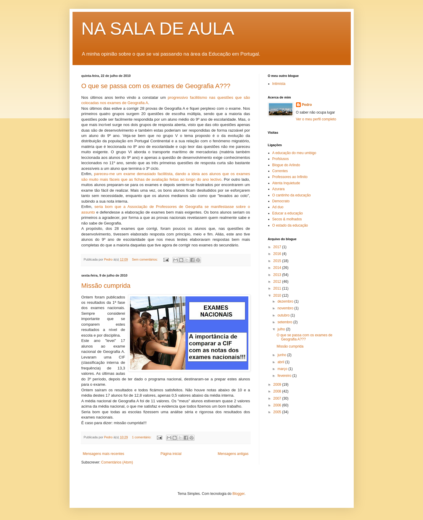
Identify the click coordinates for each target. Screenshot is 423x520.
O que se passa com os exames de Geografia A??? (156, 86)
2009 (277, 384)
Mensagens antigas (233, 454)
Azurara (278, 189)
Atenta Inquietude (286, 183)
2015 (277, 261)
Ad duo (278, 207)
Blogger (238, 494)
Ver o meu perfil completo (316, 119)
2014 (277, 268)
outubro (283, 315)
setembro (285, 322)
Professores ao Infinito (290, 177)
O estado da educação (290, 225)
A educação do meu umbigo (294, 153)
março (282, 369)
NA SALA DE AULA (157, 28)
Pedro (307, 105)
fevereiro (284, 376)
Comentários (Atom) (117, 462)
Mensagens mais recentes (103, 454)
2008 (277, 391)
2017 (277, 247)
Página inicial (170, 454)
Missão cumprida (106, 285)
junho (282, 355)
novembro (285, 308)
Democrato (281, 201)
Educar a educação (287, 213)
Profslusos (280, 159)
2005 (277, 412)
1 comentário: (142, 437)
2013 (277, 275)
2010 (277, 295)
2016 (277, 254)
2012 (277, 282)
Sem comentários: (145, 259)
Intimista (279, 84)
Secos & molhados (287, 219)
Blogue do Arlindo (286, 165)
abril (281, 362)
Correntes (280, 171)
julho (281, 329)
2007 (277, 398)
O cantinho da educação (291, 195)
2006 (277, 405)
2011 (277, 288)
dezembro (285, 301)
